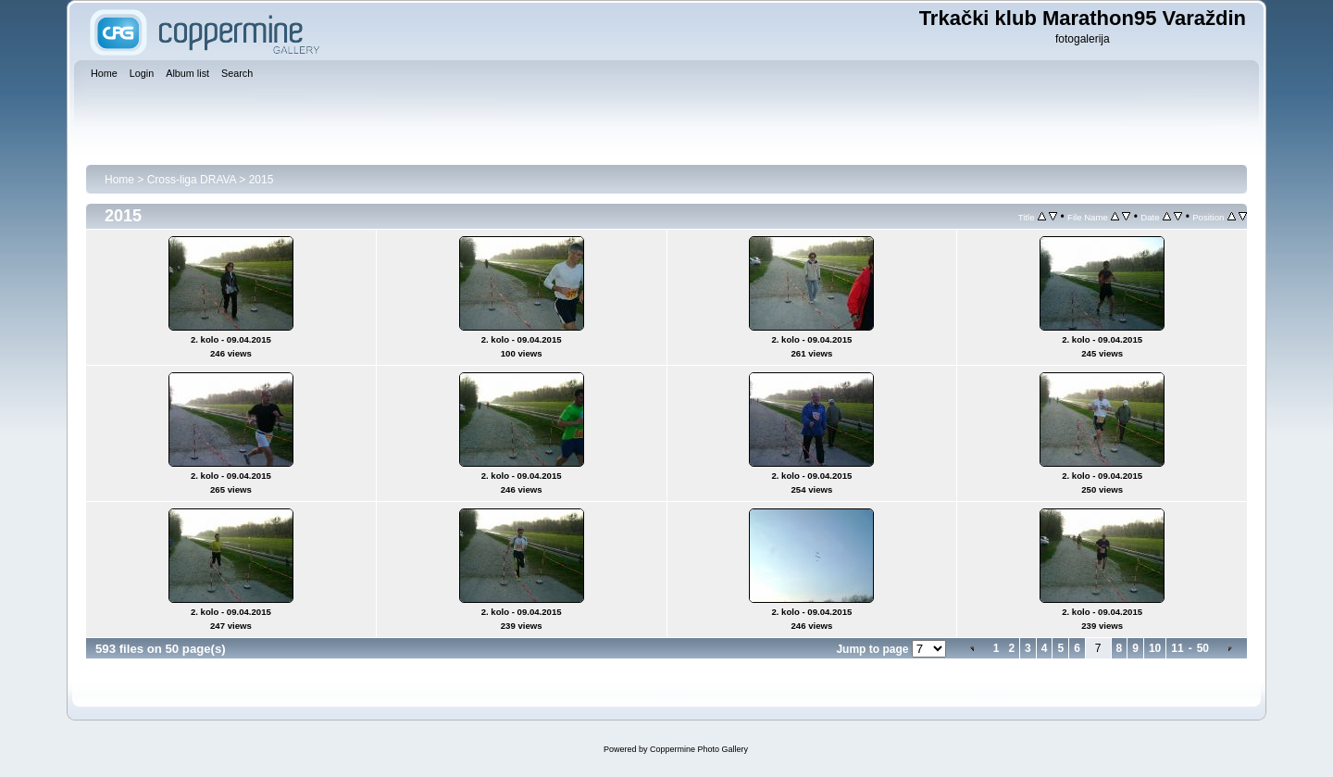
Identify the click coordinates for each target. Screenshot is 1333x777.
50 (1203, 648)
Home (119, 179)
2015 (261, 179)
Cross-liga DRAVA (191, 179)
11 (1177, 648)
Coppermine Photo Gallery (699, 749)
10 (1155, 648)
